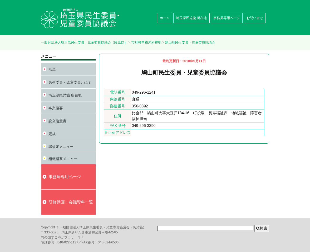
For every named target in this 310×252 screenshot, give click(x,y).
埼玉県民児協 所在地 (191, 18)
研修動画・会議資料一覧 (71, 202)
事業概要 (56, 108)
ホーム (165, 18)
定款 (52, 134)
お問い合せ (254, 18)
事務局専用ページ (226, 18)
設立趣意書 (57, 121)
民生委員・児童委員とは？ (70, 82)
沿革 (52, 69)
